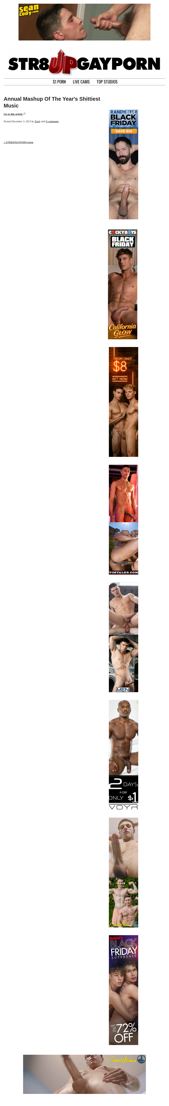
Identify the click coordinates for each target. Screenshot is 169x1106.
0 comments (52, 121)
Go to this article (14, 114)
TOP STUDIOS (107, 81)
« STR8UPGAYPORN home (18, 142)
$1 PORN (59, 81)
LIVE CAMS (81, 81)
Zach (37, 121)
